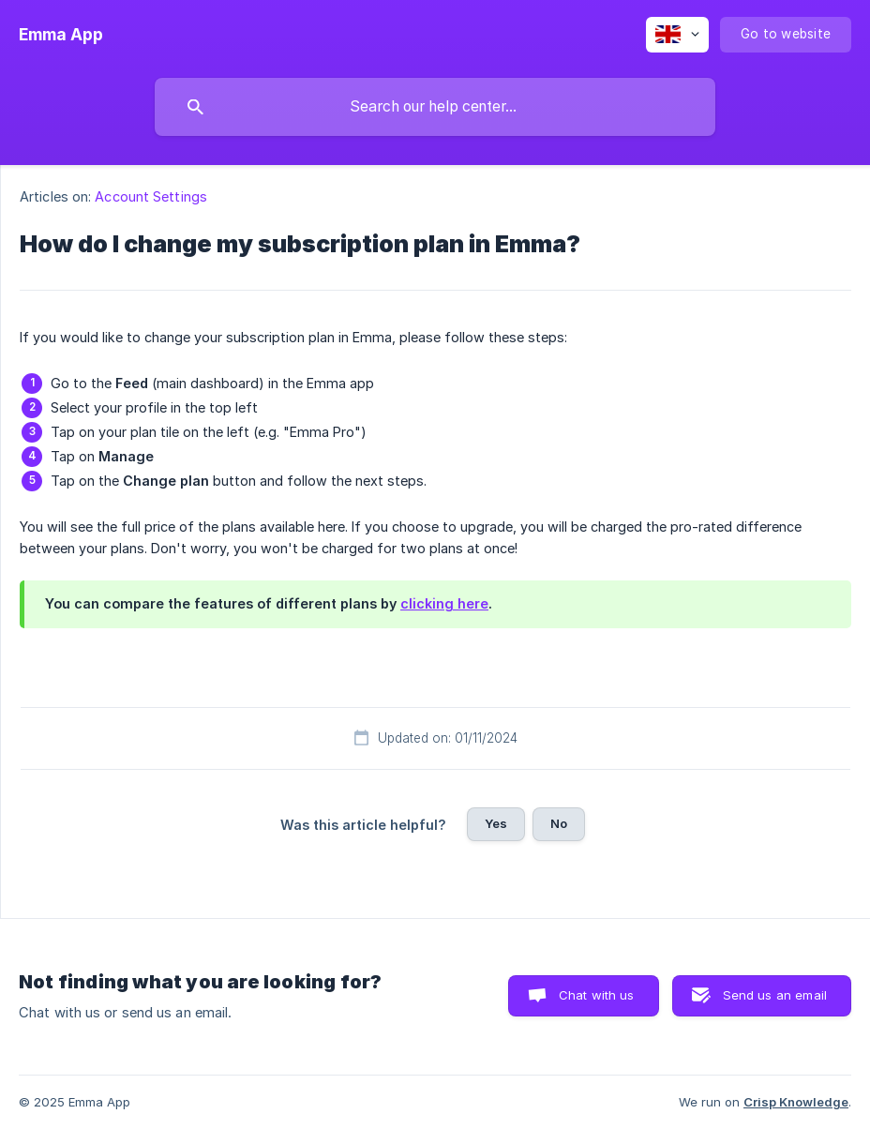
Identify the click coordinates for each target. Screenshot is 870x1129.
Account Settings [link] (151, 196)
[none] (61, 35)
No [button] (558, 823)
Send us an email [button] (775, 994)
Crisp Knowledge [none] (795, 1101)
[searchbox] (435, 107)
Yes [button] (496, 823)
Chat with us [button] (597, 994)
